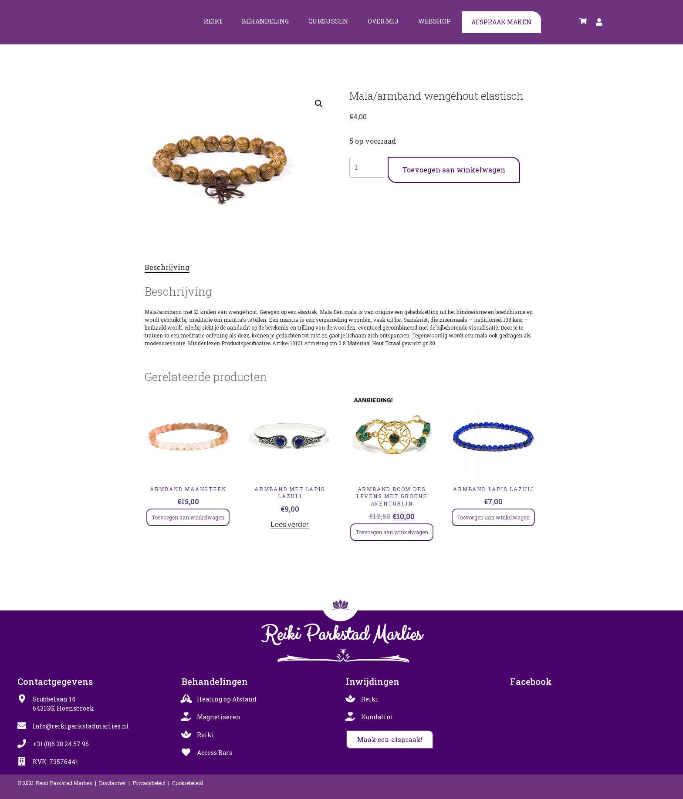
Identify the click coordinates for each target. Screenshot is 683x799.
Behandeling (265, 21)
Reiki (213, 21)
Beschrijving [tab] (167, 267)
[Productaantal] (366, 167)
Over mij (383, 21)
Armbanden (394, 189)
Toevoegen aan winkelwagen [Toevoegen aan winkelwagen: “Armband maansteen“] (188, 517)
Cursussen (328, 21)
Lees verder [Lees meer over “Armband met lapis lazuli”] (289, 524)
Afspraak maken (501, 22)
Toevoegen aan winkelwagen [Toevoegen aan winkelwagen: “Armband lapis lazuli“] (493, 517)
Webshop (434, 21)
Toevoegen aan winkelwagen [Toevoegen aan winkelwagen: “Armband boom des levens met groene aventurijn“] (391, 532)
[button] (319, 103)
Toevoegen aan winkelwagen (453, 169)
